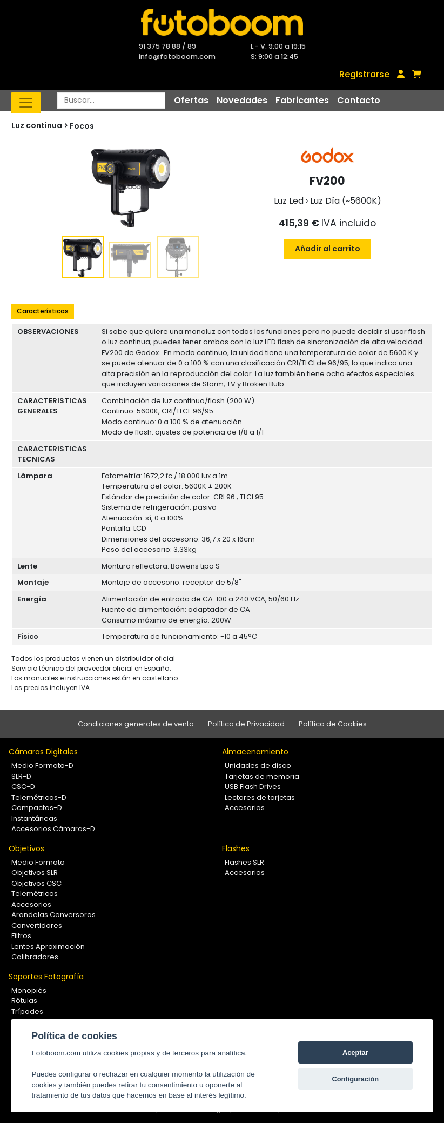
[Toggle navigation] (26, 102)
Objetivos (26, 848)
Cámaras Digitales (43, 751)
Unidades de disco (258, 765)
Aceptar (355, 1052)
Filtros (21, 936)
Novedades (242, 100)
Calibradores (34, 957)
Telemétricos (34, 893)
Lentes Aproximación (48, 946)
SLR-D (21, 776)
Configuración (355, 1079)
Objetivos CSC (36, 883)
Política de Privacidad (246, 724)
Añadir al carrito (327, 248)
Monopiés (28, 990)
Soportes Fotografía (46, 976)
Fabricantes (302, 100)
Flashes (236, 848)
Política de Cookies (333, 724)
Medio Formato (38, 862)
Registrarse (364, 74)
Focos (82, 126)
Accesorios (245, 808)
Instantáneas (34, 818)
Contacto (358, 100)
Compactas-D (36, 808)
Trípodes (27, 1011)
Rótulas (24, 1000)
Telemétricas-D (38, 797)
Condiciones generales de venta (136, 724)
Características (43, 311)
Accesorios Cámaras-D (53, 829)
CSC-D (23, 786)
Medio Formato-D (42, 765)
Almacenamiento (255, 751)
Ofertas (191, 100)
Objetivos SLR (34, 872)
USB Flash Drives (253, 786)
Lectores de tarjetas (260, 797)
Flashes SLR (244, 862)
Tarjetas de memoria (262, 776)
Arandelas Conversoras (53, 915)
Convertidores (36, 925)
